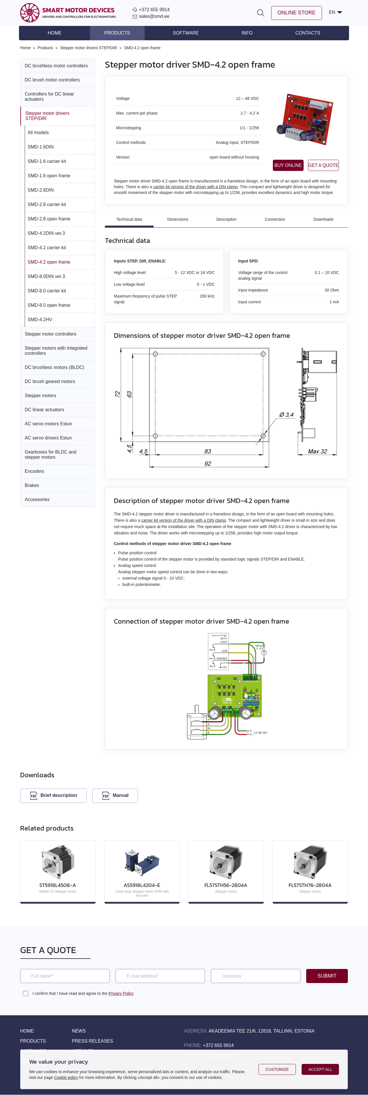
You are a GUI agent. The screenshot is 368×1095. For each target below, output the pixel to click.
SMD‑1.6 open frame (49, 175)
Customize (277, 1069)
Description (226, 219)
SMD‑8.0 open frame (49, 304)
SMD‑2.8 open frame (49, 218)
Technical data (129, 219)
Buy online (270, 165)
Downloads (324, 219)
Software (186, 33)
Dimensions (177, 219)
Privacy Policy (121, 993)
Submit (327, 976)
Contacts (306, 33)
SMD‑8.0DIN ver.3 (46, 276)
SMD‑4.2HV (40, 319)
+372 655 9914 (218, 1045)
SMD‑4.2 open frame (49, 261)
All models (38, 132)
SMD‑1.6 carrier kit (47, 161)
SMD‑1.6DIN (41, 146)
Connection (275, 219)
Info (246, 33)
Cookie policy (66, 1077)
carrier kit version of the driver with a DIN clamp (195, 186)
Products (118, 33)
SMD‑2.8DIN (41, 189)
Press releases (92, 1041)
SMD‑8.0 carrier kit (47, 290)
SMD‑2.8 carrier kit (47, 204)
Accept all (320, 1069)
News (79, 1031)
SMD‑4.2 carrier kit (47, 247)
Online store (296, 13)
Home (56, 33)
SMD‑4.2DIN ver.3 (46, 233)
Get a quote (317, 165)
